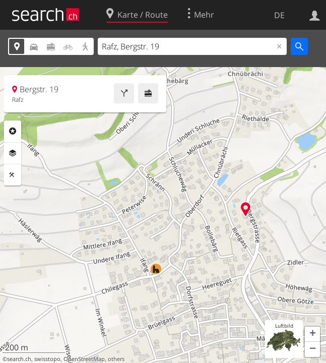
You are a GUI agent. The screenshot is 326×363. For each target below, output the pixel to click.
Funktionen (12, 175)
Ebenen (12, 153)
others (116, 358)
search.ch (19, 358)
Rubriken (12, 131)
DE (279, 15)
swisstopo (47, 358)
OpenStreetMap (84, 358)
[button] (312, 334)
